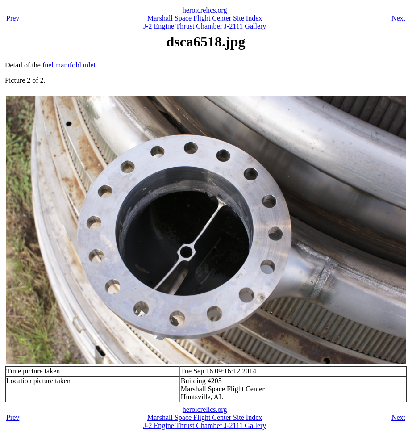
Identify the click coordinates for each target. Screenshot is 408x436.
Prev (12, 18)
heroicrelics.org (205, 10)
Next (398, 18)
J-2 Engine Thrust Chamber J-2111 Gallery (204, 26)
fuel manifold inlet (69, 65)
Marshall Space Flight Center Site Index (204, 18)
